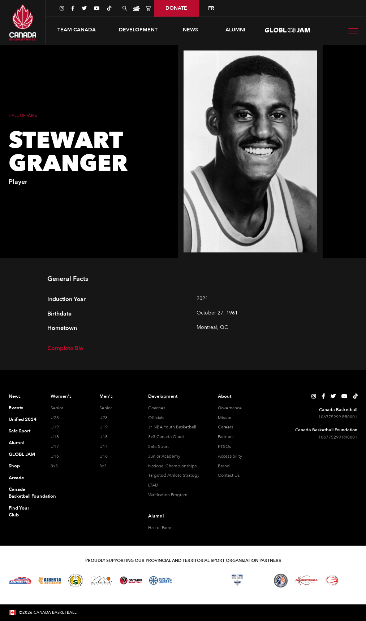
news (190, 29)
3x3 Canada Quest (166, 437)
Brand (224, 466)
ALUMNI (235, 29)
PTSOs (224, 446)
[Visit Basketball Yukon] (306, 580)
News (15, 396)
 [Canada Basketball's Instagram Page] (313, 396)
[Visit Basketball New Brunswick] (212, 580)
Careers (225, 427)
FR (211, 8)
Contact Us (229, 475)
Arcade (16, 478)
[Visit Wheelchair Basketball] (332, 580)
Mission (225, 417)
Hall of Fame (160, 527)
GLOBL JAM (22, 454)
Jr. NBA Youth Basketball (172, 427)
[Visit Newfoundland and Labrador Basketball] (281, 580)
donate (176, 8)
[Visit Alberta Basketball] (49, 580)
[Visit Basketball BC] (20, 581)
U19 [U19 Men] (103, 427)
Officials (156, 417)
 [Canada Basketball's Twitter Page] (333, 396)
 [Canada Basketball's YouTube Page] (344, 396)
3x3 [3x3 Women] (54, 466)
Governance (230, 408)
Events (16, 408)
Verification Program (168, 495)
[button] (76, 30)
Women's (61, 396)
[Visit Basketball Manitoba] (101, 580)
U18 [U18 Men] (103, 437)
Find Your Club (19, 512)
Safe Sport (19, 431)
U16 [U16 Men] (103, 456)
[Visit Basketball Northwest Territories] (186, 580)
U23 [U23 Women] (55, 417)
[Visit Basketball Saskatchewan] (75, 580)
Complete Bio (65, 348)
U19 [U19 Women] (55, 427)
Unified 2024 (22, 419)
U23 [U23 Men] (103, 417)
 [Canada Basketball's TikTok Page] (355, 396)
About (224, 396)
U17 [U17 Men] (103, 446)
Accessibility (230, 456)
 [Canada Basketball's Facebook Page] (323, 396)
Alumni (16, 443)
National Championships (172, 466)
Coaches (156, 408)
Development (162, 396)
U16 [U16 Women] (55, 456)
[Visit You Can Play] (351, 580)
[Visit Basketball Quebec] (160, 580)
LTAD (153, 485)
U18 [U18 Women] (55, 437)
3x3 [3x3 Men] (103, 466)
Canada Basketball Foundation (22, 493)
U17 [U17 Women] (55, 446)
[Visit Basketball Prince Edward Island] (259, 580)
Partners (225, 437)
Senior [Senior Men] (105, 408)
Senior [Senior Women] (57, 408)
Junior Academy (164, 456)
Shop (14, 466)
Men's (106, 396)
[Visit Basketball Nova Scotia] (237, 580)
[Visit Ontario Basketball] (131, 580)
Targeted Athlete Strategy (173, 475)
